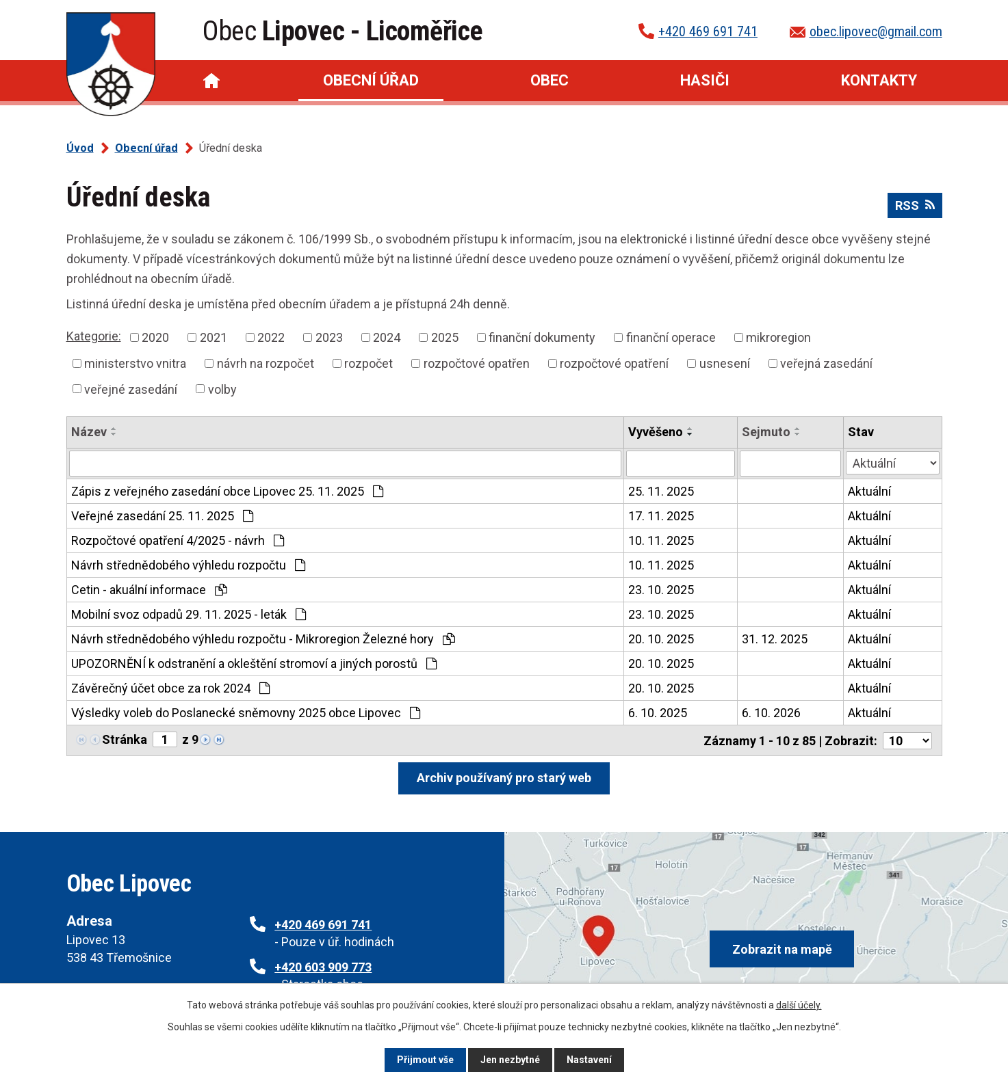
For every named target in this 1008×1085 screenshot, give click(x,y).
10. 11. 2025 (661, 540)
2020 (155, 337)
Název (89, 432)
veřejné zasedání (130, 388)
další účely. (799, 1005)
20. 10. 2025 (661, 639)
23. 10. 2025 (661, 589)
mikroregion (778, 337)
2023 (329, 337)
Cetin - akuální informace (149, 589)
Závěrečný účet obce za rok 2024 (170, 688)
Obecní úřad (371, 80)
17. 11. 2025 (661, 516)
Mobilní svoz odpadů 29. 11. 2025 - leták (188, 614)
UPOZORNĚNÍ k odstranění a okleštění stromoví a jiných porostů (254, 663)
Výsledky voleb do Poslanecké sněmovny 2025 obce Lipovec (245, 713)
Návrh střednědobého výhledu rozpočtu (188, 565)
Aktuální (869, 491)
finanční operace (671, 337)
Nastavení (589, 1059)
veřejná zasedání (826, 363)
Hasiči (704, 80)
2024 (386, 337)
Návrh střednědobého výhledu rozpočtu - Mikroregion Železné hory (263, 639)
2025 (444, 337)
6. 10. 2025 (657, 713)
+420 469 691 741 (708, 31)
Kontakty (879, 80)
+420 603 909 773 (323, 966)
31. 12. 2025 (774, 639)
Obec (549, 80)
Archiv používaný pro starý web (504, 777)
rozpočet (368, 363)
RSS (915, 205)
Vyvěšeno (655, 432)
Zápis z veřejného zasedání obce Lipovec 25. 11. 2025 (227, 491)
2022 (271, 337)
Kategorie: (93, 336)
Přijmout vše (425, 1059)
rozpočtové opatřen (477, 363)
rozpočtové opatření (614, 363)
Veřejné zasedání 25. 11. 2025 (162, 516)
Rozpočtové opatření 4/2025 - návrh (177, 540)
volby (222, 388)
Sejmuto (766, 432)
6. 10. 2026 (771, 713)
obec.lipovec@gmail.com (876, 31)
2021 (213, 337)
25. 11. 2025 (661, 491)
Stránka (124, 739)
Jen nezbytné (510, 1059)
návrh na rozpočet (265, 363)
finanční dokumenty (542, 337)
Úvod (211, 80)
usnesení (724, 363)
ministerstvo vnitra (135, 363)
